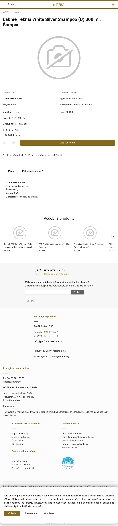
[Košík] (115, 5)
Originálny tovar (19, 462)
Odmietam (49, 513)
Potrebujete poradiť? (32, 172)
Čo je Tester (18, 441)
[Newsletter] (48, 293)
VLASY (5, 12)
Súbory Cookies (69, 448)
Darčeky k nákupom (21, 465)
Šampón (15, 12)
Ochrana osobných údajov (75, 445)
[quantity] (9, 143)
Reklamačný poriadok (72, 441)
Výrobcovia (17, 445)
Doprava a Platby (20, 434)
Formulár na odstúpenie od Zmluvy (79, 438)
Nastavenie (31, 513)
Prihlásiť (77, 293)
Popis (11, 172)
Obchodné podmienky (73, 434)
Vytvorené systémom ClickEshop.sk (59, 524)
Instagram (42, 357)
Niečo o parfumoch (21, 438)
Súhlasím (11, 513)
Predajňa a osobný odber (24, 469)
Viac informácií (35, 506)
